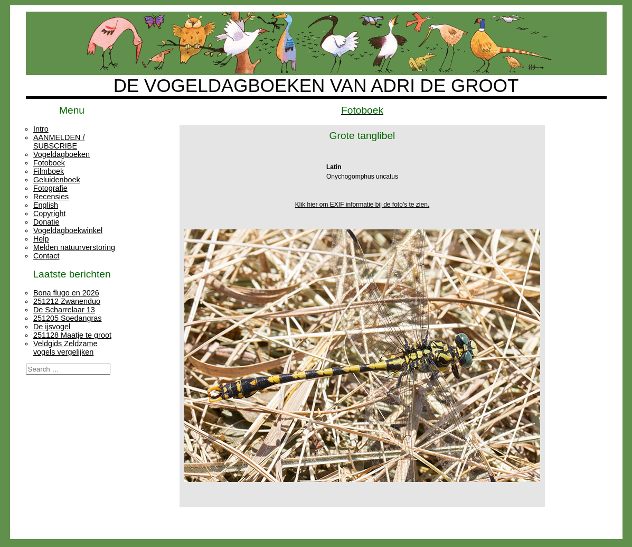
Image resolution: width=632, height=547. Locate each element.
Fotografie (50, 188)
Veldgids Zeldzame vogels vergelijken (65, 347)
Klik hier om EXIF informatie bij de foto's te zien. (362, 204)
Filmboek (48, 171)
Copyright (49, 213)
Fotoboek (49, 163)
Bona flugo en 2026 (66, 293)
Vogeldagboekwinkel (67, 230)
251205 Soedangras (67, 318)
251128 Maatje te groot (72, 335)
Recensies (51, 196)
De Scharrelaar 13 (64, 309)
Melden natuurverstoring (74, 247)
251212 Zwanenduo (66, 301)
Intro (41, 129)
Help (41, 239)
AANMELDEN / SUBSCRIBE (59, 141)
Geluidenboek (56, 179)
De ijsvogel (51, 326)
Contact (46, 256)
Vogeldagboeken (61, 154)
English (45, 205)
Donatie (46, 222)
